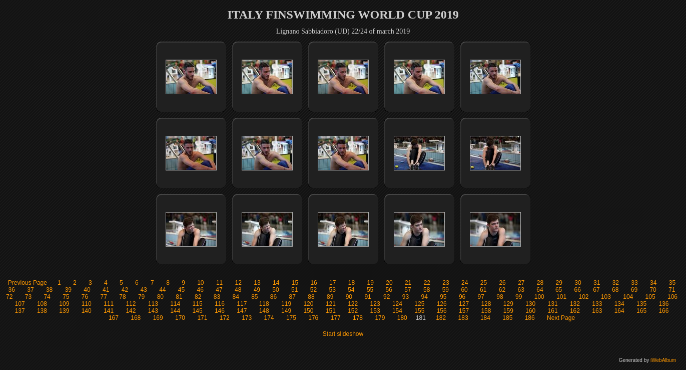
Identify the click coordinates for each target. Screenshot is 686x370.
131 (553, 303)
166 (663, 310)
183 (463, 317)
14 (276, 282)
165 (641, 310)
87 (292, 296)
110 (87, 303)
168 (136, 317)
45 (181, 289)
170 (180, 317)
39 (68, 289)
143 (153, 310)
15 (295, 282)
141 (109, 310)
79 (141, 296)
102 (583, 296)
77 (104, 296)
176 (313, 317)
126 (442, 303)
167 (114, 317)
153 (375, 310)
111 (109, 303)
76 (85, 296)
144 (175, 310)
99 (518, 296)
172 (225, 317)
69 (634, 289)
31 (596, 282)
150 (308, 310)
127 (464, 303)
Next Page (561, 317)
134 (619, 303)
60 (464, 289)
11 (219, 282)
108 (42, 303)
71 (671, 289)
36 (12, 289)
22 (427, 282)
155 (419, 310)
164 (619, 310)
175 (291, 317)
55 (370, 289)
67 (596, 289)
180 (402, 317)
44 (162, 289)
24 (464, 282)
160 (530, 310)
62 (502, 289)
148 (264, 310)
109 (64, 303)
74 (47, 296)
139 (64, 310)
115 (198, 303)
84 (235, 296)
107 (20, 303)
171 (202, 317)
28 (540, 282)
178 (358, 317)
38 (49, 289)
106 (672, 296)
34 (653, 282)
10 (200, 282)
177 (336, 317)
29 (559, 282)
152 (353, 310)
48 (238, 289)
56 (389, 289)
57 (407, 289)
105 (650, 296)
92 (386, 296)
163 (597, 310)
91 (367, 296)
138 (42, 310)
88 (311, 296)
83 (217, 296)
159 (508, 310)
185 (507, 317)
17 (332, 282)
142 (131, 310)
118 (264, 303)
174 (269, 317)
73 (28, 296)
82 (198, 296)
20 (389, 282)
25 (483, 282)
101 (561, 296)
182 (441, 317)
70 (652, 289)
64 (539, 289)
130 (530, 303)
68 (615, 289)
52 (313, 289)
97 (481, 296)
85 (254, 296)
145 (198, 310)
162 (575, 310)
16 (313, 282)
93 (405, 296)
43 (143, 289)
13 (257, 282)
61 (483, 289)
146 (220, 310)
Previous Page (27, 282)
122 (353, 303)
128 (486, 303)
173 (247, 317)
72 (9, 296)
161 (553, 310)
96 (462, 296)
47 (219, 289)
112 (131, 303)
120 (308, 303)
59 (445, 289)
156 (442, 310)
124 (397, 303)
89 (330, 296)
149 (286, 310)
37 (30, 289)
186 (530, 317)
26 (502, 282)
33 (634, 282)
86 (273, 296)
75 (66, 296)
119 (286, 303)
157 (464, 310)
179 (380, 317)
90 (349, 296)
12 (238, 282)
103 (606, 296)
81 (179, 296)
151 (331, 310)
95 (443, 296)
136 (663, 303)
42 (125, 289)
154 (397, 310)
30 (577, 282)
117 (242, 303)
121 (331, 303)
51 (294, 289)
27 (521, 282)
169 (158, 317)
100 (539, 296)
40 (87, 289)
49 (257, 289)
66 (577, 289)
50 (275, 289)
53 (332, 289)
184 (485, 317)
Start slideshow (343, 333)
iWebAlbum (663, 360)
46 (200, 289)
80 (160, 296)
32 (615, 282)
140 (87, 310)
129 (508, 303)
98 (499, 296)
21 (408, 282)
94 (424, 296)
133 (597, 303)
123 (375, 303)
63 (521, 289)
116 (220, 303)
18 (351, 282)
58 (426, 289)
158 (486, 310)
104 (628, 296)
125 (419, 303)
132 (575, 303)
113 (153, 303)
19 (370, 282)
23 (445, 282)
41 (106, 289)
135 (641, 303)
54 (351, 289)
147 (242, 310)
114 (175, 303)
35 (672, 282)
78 (122, 296)
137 (20, 310)
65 (558, 289)
